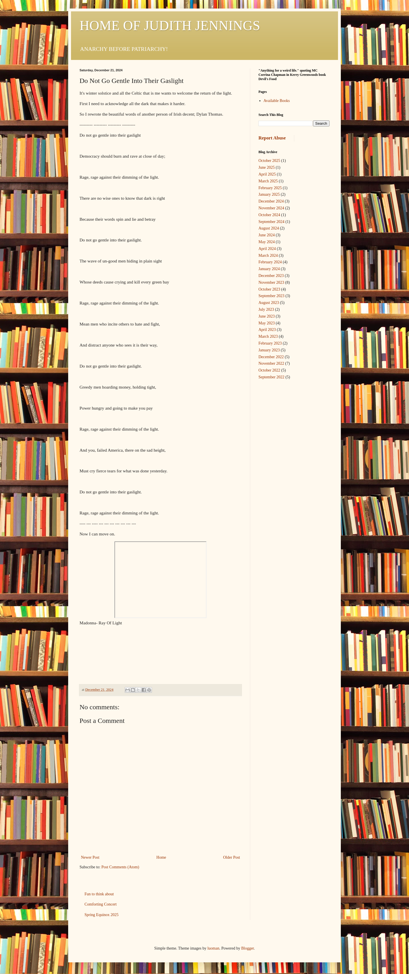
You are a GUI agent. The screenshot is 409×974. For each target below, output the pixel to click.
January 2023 (269, 350)
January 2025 (269, 194)
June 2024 (266, 235)
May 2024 (266, 242)
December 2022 (271, 357)
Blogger (247, 948)
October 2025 (269, 160)
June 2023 (266, 316)
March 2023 (268, 336)
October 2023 (269, 289)
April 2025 (267, 174)
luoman (213, 948)
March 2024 (268, 255)
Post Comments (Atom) (120, 867)
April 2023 (267, 330)
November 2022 (271, 363)
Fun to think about (99, 894)
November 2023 (271, 282)
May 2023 (266, 323)
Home (161, 857)
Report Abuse (272, 138)
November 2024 (271, 208)
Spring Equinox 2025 (102, 915)
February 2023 (270, 343)
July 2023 (266, 309)
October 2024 (269, 215)
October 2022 (269, 370)
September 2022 (271, 377)
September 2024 (271, 222)
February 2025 (270, 188)
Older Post (231, 857)
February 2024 (270, 262)
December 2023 (271, 276)
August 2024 (268, 228)
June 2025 (266, 167)
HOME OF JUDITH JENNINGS (170, 25)
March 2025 (268, 181)
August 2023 (268, 303)
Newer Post (90, 857)
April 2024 (267, 249)
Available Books (277, 101)
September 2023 (271, 296)
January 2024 (269, 269)
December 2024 (271, 201)
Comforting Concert (101, 904)
